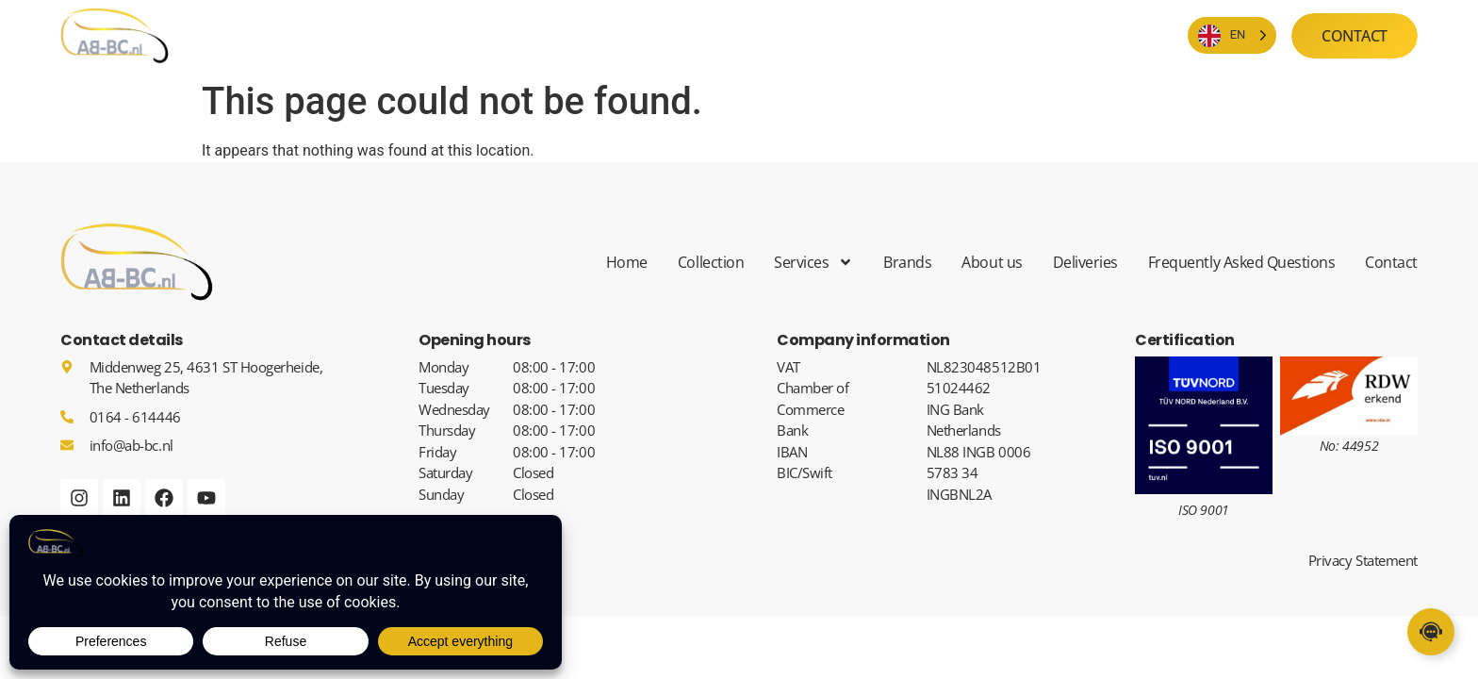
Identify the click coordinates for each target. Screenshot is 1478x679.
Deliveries (1085, 262)
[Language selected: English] (1232, 35)
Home (627, 262)
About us (991, 262)
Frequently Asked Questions (1242, 262)
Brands (907, 262)
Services (813, 262)
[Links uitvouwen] (1430, 631)
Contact (1391, 262)
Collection (711, 262)
